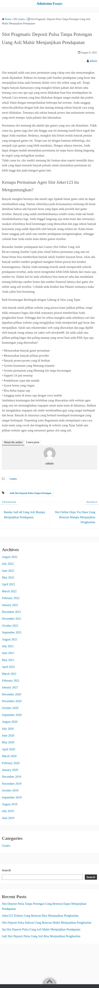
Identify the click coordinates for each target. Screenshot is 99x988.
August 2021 (9, 639)
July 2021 (8, 646)
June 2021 (8, 653)
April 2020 (8, 749)
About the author (13, 442)
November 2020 (11, 701)
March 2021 (9, 673)
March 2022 (9, 591)
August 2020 (9, 721)
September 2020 (11, 715)
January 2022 (10, 605)
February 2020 (11, 763)
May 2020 (8, 742)
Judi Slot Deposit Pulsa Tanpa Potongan (30, 493)
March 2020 (9, 756)
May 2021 (8, 660)
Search (6, 870)
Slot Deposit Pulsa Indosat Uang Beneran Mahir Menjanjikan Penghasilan (46, 922)
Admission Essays (49, 3)
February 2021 (11, 680)
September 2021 (11, 632)
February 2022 (11, 598)
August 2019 (9, 804)
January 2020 (10, 769)
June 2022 (8, 570)
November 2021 (11, 618)
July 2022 (8, 563)
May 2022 (8, 577)
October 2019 (10, 790)
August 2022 (9, 556)
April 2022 (8, 584)
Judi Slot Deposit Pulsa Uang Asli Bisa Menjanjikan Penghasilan (41, 936)
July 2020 (8, 728)
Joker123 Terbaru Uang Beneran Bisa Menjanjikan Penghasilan (40, 915)
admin (93, 60)
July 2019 (8, 811)
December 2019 (11, 776)
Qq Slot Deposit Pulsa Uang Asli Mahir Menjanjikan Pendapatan (41, 929)
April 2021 (8, 666)
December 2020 (11, 694)
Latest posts (32, 442)
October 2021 (10, 625)
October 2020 (10, 708)
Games (13, 478)
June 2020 (8, 735)
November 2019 (11, 783)
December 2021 (11, 611)
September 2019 (11, 797)
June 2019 (8, 818)
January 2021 (10, 687)
